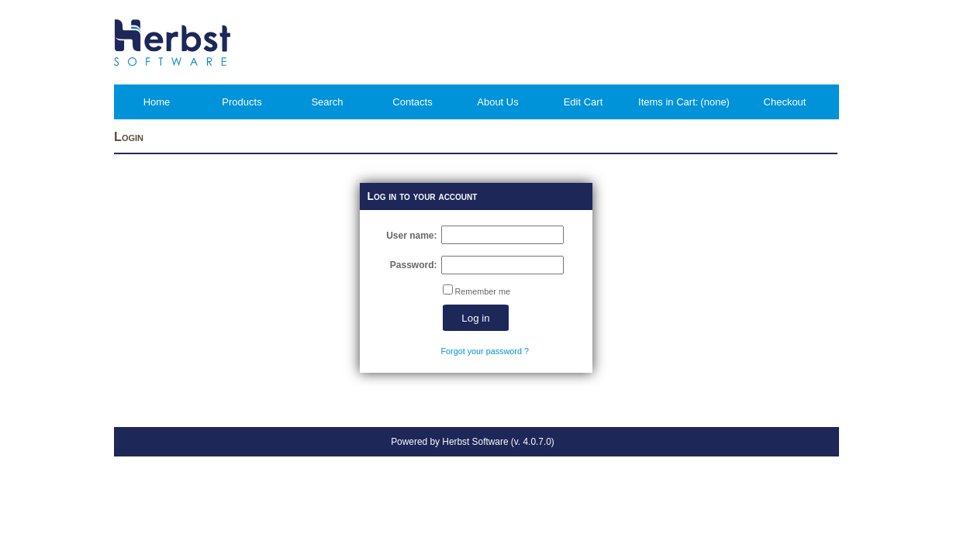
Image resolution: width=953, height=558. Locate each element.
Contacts (412, 102)
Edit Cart (583, 102)
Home (157, 102)
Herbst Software (475, 441)
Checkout (785, 102)
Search (327, 102)
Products (241, 102)
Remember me (482, 291)
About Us (497, 102)
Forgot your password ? (485, 351)
